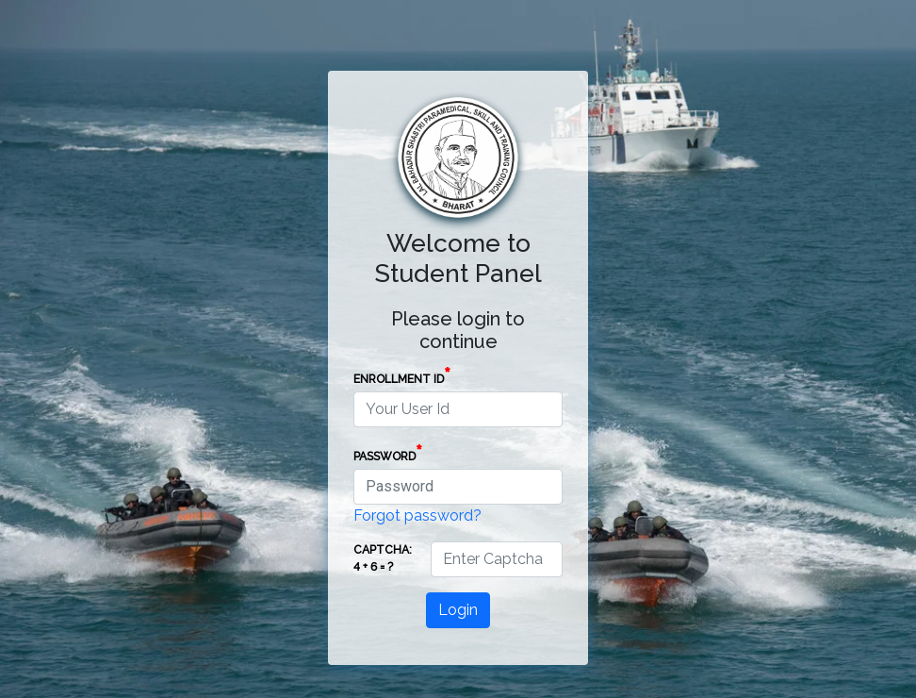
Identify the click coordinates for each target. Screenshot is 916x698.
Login (458, 610)
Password (387, 452)
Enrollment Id (401, 375)
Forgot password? (417, 515)
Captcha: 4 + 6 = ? (382, 558)
